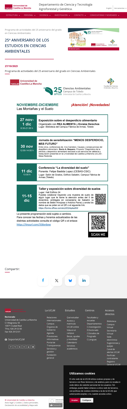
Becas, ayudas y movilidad (73, 338)
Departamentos (94, 323)
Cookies (18, 402)
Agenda (50, 333)
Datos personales (31, 402)
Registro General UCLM (113, 363)
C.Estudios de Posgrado (93, 335)
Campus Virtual (110, 326)
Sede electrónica (112, 338)
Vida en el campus (71, 331)
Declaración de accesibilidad (16, 405)
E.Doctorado (92, 330)
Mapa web (33, 405)
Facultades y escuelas (92, 319)
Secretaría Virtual (111, 332)
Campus (50, 323)
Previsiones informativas (53, 338)
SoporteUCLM (16, 339)
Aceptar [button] (74, 400)
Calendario (72, 342)
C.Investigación (94, 327)
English (109, 8)
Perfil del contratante (112, 357)
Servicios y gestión (51, 350)
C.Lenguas (92, 339)
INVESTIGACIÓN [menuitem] (61, 15)
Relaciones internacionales (54, 319)
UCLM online (73, 327)
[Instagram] (24, 347)
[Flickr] (33, 347)
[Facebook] (43, 280)
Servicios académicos (72, 347)
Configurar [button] (86, 400)
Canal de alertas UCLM (113, 351)
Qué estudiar (73, 317)
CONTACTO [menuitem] (79, 15)
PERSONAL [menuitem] (29, 15)
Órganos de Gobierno (52, 328)
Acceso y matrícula (71, 322)
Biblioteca (111, 321)
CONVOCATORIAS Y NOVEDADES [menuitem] (103, 15)
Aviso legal (9, 402)
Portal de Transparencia (53, 344)
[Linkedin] (84, 280)
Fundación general (51, 356)
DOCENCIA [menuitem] (44, 15)
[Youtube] (28, 347)
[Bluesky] (70, 280)
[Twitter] (56, 280)
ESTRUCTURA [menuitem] (12, 15)
